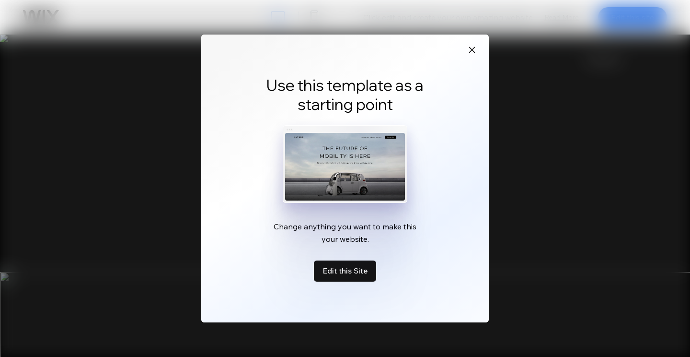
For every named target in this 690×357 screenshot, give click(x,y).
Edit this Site (345, 270)
